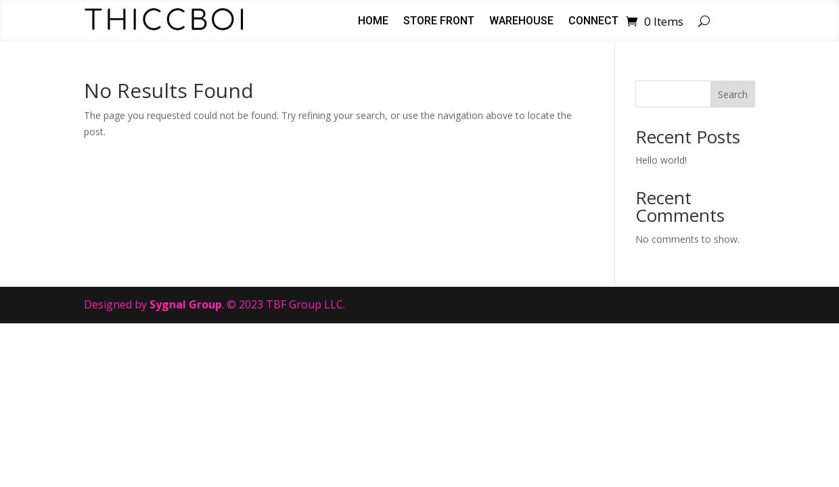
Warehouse (521, 21)
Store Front (438, 21)
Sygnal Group (186, 304)
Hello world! (661, 160)
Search (733, 94)
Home (373, 21)
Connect (593, 21)
